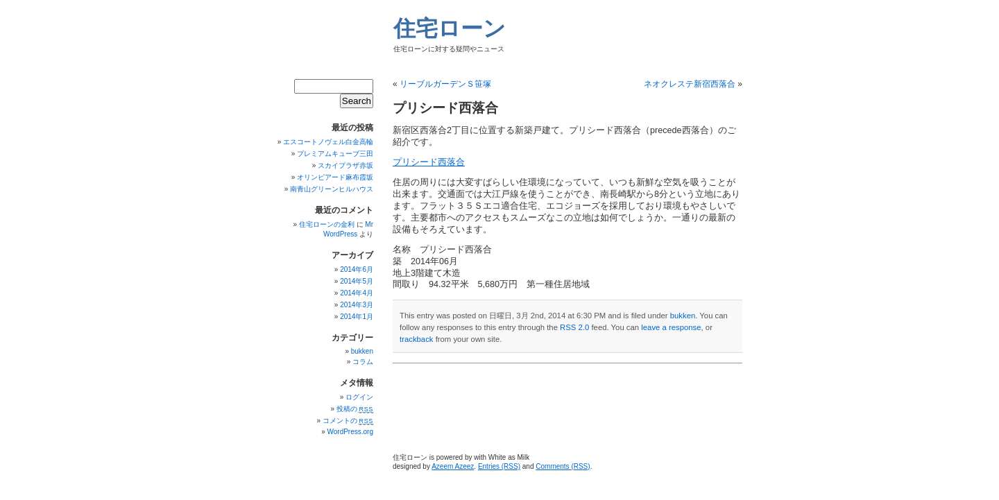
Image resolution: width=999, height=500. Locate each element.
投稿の (354, 409)
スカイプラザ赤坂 (345, 165)
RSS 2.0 (574, 327)
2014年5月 (356, 281)
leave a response (671, 327)
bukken (683, 315)
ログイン (359, 397)
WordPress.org (350, 432)
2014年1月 (356, 316)
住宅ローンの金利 (327, 224)
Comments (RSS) (563, 466)
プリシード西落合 (429, 162)
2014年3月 (356, 305)
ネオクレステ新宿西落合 (689, 84)
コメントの (348, 420)
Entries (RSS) (499, 466)
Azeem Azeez (453, 466)
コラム (362, 361)
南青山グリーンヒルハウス (331, 189)
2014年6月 (356, 269)
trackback (416, 339)
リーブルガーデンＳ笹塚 (445, 84)
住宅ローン (449, 28)
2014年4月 (356, 293)
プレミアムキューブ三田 (335, 153)
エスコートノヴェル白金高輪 (328, 142)
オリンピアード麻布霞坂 (335, 177)
